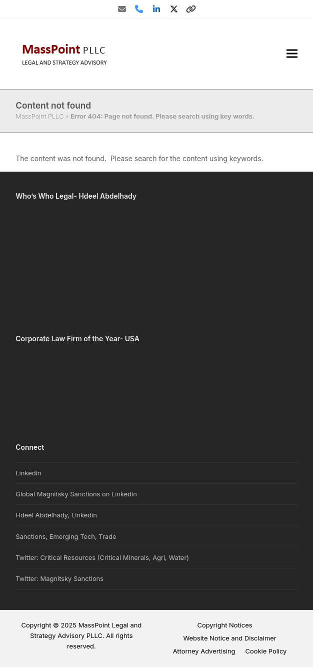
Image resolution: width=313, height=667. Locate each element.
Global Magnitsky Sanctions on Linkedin (76, 494)
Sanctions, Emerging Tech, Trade (66, 536)
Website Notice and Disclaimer (229, 638)
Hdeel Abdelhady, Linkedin (56, 515)
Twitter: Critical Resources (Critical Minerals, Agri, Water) (102, 557)
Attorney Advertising (204, 651)
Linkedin (28, 473)
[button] (292, 54)
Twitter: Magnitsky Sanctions (60, 578)
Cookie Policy (266, 651)
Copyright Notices (224, 625)
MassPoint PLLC (40, 116)
